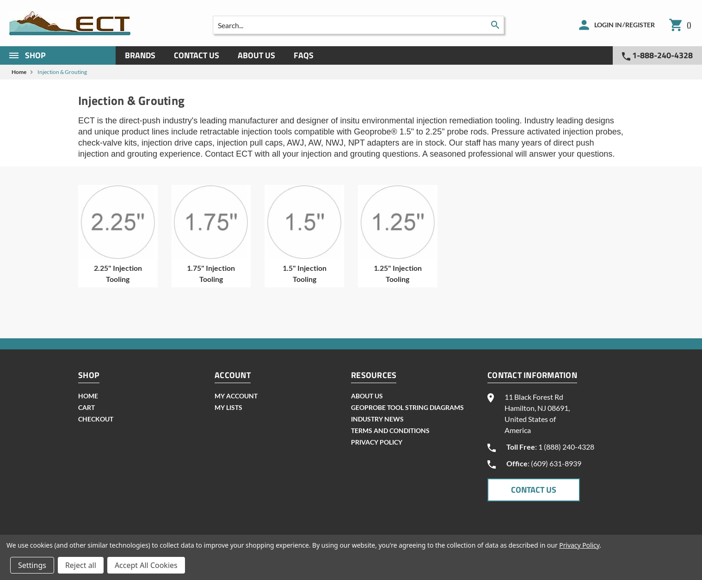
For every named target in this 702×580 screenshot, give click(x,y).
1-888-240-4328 (657, 55)
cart (86, 407)
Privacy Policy (376, 442)
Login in (608, 25)
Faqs (304, 55)
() (689, 24)
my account (236, 396)
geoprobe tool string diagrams (407, 407)
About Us (256, 55)
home (88, 396)
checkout (95, 419)
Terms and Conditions (390, 430)
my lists (228, 407)
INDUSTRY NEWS (377, 419)
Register (640, 25)
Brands (140, 55)
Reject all (80, 565)
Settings (32, 565)
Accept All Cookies (146, 565)
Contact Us (196, 55)
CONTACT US (533, 489)
